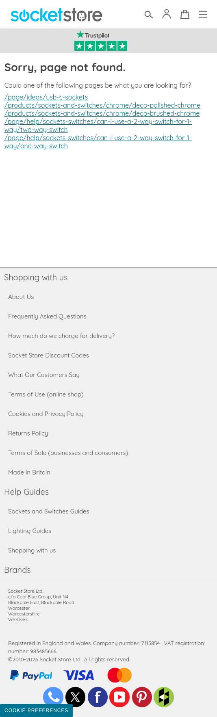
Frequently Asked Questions (47, 316)
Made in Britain (29, 472)
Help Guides (26, 492)
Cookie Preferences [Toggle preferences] (36, 710)
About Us (21, 297)
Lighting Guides (29, 531)
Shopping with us (35, 277)
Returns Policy (28, 433)
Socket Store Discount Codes (48, 355)
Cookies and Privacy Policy (46, 414)
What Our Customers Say (44, 375)
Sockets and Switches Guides (48, 511)
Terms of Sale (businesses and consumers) (68, 453)
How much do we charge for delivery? (61, 336)
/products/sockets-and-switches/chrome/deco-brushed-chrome (102, 113)
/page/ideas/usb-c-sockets (46, 97)
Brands (17, 570)
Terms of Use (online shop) (46, 394)
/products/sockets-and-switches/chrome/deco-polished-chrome (102, 105)
